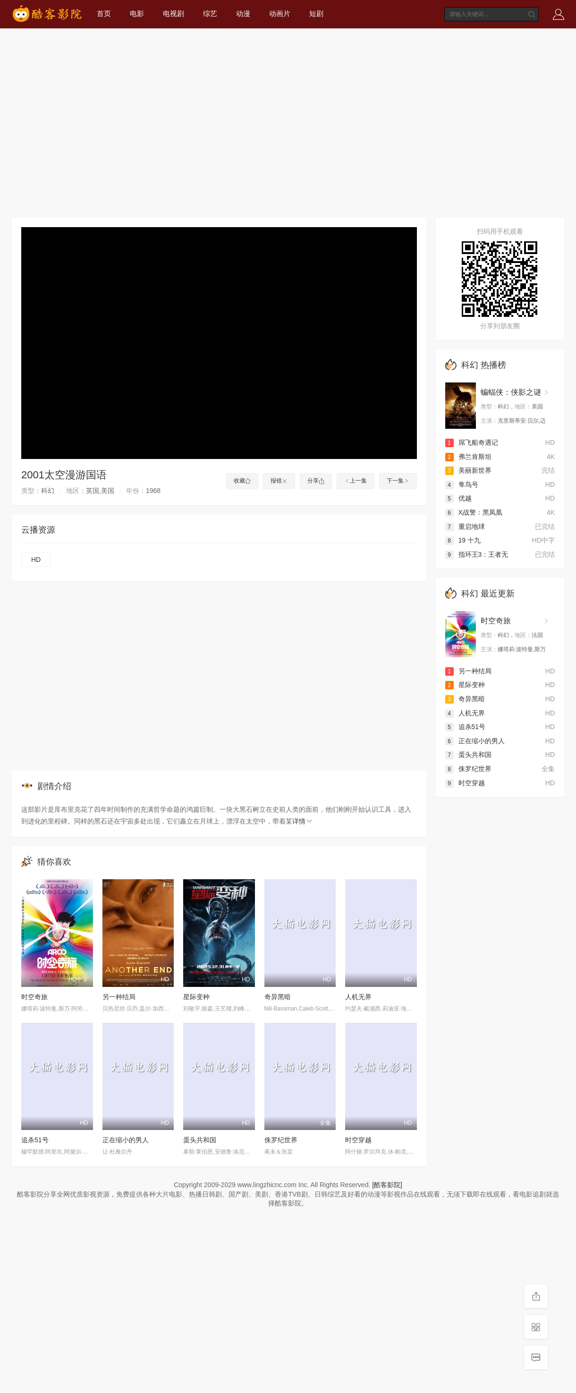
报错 (279, 480)
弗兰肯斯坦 (468, 456)
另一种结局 (119, 997)
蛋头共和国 (199, 1140)
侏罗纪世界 (280, 1140)
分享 (315, 480)
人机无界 (358, 997)
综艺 (210, 13)
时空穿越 (358, 1140)
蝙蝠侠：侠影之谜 (511, 392)
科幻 (469, 365)
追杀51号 (35, 1140)
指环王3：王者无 (476, 554)
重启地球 (465, 526)
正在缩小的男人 (125, 1140)
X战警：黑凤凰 (473, 512)
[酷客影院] (387, 1185)
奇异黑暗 (277, 997)
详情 (302, 821)
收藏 (242, 480)
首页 (104, 13)
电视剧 (173, 13)
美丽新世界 (468, 470)
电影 (137, 13)
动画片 (279, 13)
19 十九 (463, 540)
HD (36, 559)
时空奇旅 (34, 997)
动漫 (243, 13)
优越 (458, 498)
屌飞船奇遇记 (471, 442)
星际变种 (196, 997)
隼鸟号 (461, 484)
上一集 (355, 480)
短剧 (316, 13)
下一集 (398, 480)
